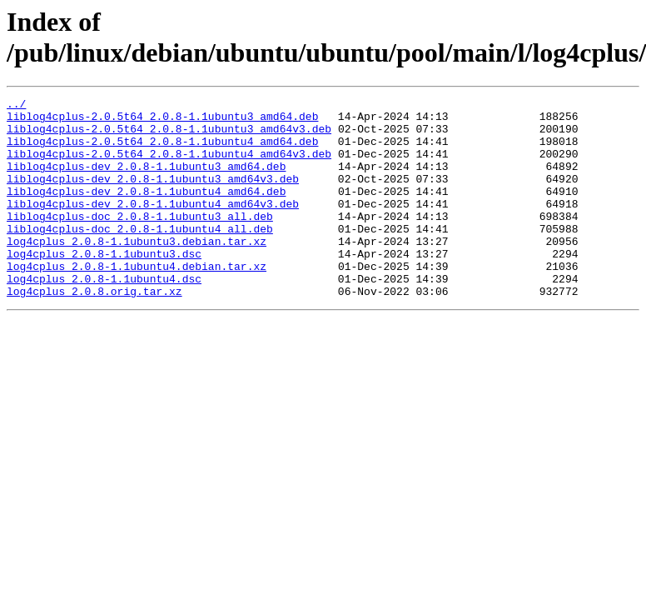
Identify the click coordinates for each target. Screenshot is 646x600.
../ (16, 105)
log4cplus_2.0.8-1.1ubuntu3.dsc (104, 285)
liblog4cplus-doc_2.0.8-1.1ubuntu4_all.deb (140, 255)
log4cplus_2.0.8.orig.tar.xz (94, 330)
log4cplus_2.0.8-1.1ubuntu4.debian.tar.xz (136, 300)
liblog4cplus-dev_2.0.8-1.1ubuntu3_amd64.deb (146, 180)
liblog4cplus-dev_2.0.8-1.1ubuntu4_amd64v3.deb (153, 225)
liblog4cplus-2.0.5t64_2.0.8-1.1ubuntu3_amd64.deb (162, 120)
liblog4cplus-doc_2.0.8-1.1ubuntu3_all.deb (140, 240)
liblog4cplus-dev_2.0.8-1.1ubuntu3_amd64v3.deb (153, 195)
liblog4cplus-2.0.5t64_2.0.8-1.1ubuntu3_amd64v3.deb (169, 135)
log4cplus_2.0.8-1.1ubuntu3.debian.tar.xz (136, 270)
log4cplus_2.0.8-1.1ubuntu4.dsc (104, 315)
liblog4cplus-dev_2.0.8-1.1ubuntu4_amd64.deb (146, 210)
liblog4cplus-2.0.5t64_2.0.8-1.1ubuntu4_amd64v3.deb (169, 165)
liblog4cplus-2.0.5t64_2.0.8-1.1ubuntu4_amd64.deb (162, 150)
